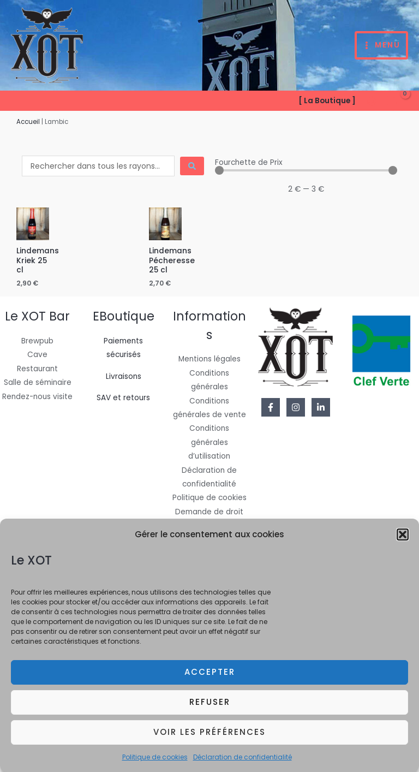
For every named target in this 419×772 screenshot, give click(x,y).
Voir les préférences (209, 738)
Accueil (28, 121)
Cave (37, 354)
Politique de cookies (155, 763)
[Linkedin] (321, 407)
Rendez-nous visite (37, 396)
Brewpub (37, 341)
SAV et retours (123, 398)
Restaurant (37, 369)
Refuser (209, 708)
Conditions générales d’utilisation (209, 442)
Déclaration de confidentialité (242, 763)
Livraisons (123, 376)
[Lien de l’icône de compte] (371, 101)
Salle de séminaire (37, 382)
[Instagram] (295, 407)
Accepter (209, 678)
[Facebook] (270, 407)
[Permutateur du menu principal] (381, 45)
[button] (402, 541)
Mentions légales (209, 359)
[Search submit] (192, 166)
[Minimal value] (306, 170)
